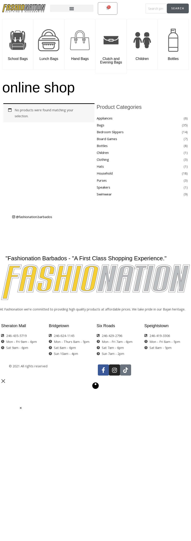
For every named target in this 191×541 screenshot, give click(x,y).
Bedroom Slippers (110, 132)
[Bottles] (173, 39)
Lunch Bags (48, 59)
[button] (71, 8)
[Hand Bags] (80, 39)
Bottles (173, 59)
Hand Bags (80, 59)
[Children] (142, 39)
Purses (102, 180)
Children (142, 59)
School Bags (18, 59)
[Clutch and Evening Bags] (111, 39)
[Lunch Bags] (49, 39)
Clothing (103, 159)
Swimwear (104, 194)
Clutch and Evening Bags (111, 60)
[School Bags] (18, 39)
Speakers (103, 187)
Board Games (107, 139)
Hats (100, 166)
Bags (100, 125)
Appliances (104, 118)
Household (105, 173)
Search (177, 8)
